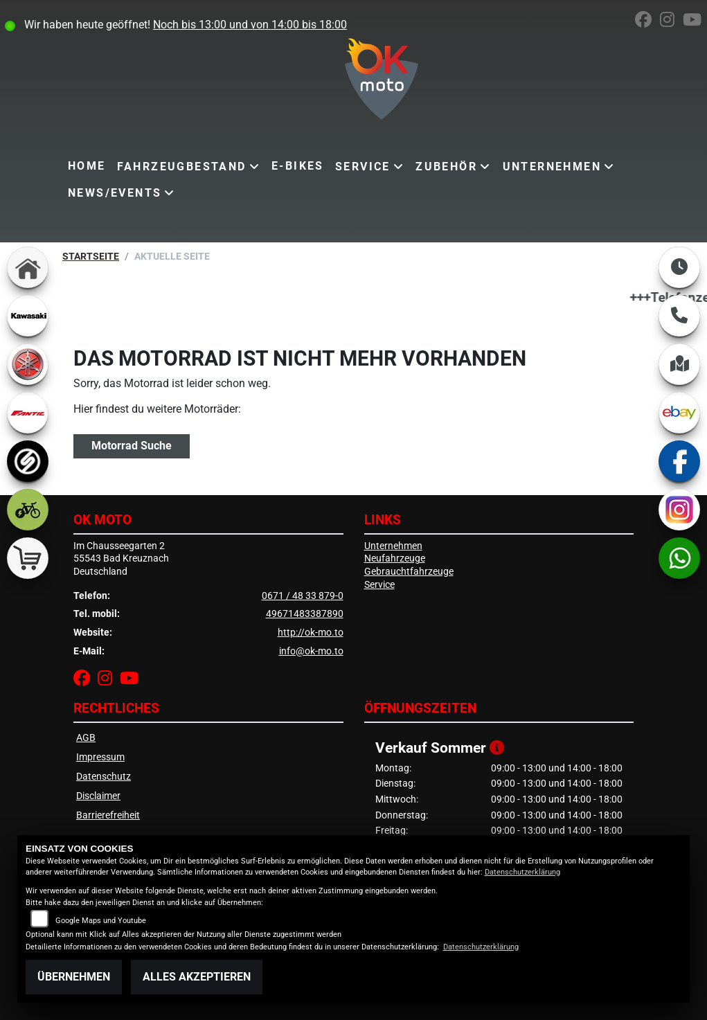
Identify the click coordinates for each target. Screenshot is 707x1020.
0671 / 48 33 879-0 (302, 596)
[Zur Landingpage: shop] (27, 558)
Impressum (100, 757)
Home (87, 165)
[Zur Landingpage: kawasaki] (27, 316)
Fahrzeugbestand (182, 166)
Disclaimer (98, 796)
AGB (86, 738)
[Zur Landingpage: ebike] (27, 509)
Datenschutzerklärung (522, 872)
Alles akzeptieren (197, 976)
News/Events (114, 192)
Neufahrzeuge (394, 558)
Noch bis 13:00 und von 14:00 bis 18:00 (250, 24)
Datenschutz (103, 776)
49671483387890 (304, 614)
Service (363, 166)
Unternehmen (552, 166)
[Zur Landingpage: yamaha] (27, 364)
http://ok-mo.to (310, 632)
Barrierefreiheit (108, 815)
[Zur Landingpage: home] (27, 267)
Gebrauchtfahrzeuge (409, 572)
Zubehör (446, 166)
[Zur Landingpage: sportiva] (27, 461)
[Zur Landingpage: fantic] (27, 412)
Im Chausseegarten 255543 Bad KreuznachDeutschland (121, 559)
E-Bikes (297, 165)
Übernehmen (73, 976)
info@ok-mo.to (311, 651)
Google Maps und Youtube (100, 920)
